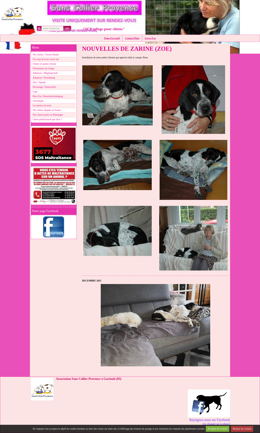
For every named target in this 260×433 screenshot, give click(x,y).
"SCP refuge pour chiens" (104, 29)
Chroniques (38, 101)
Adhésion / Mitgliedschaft (45, 73)
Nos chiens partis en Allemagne (48, 114)
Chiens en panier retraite (44, 64)
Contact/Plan (132, 38)
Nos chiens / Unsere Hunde (46, 54)
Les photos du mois (42, 105)
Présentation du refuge (43, 68)
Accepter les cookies (218, 429)
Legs (35, 91)
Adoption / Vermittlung (44, 77)
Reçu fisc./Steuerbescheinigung (48, 96)
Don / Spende (39, 82)
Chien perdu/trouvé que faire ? (47, 119)
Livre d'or (150, 38)
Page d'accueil (112, 38)
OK (67, 28)
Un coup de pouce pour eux (46, 59)
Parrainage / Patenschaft (44, 87)
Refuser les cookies (242, 429)
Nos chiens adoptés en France (47, 110)
